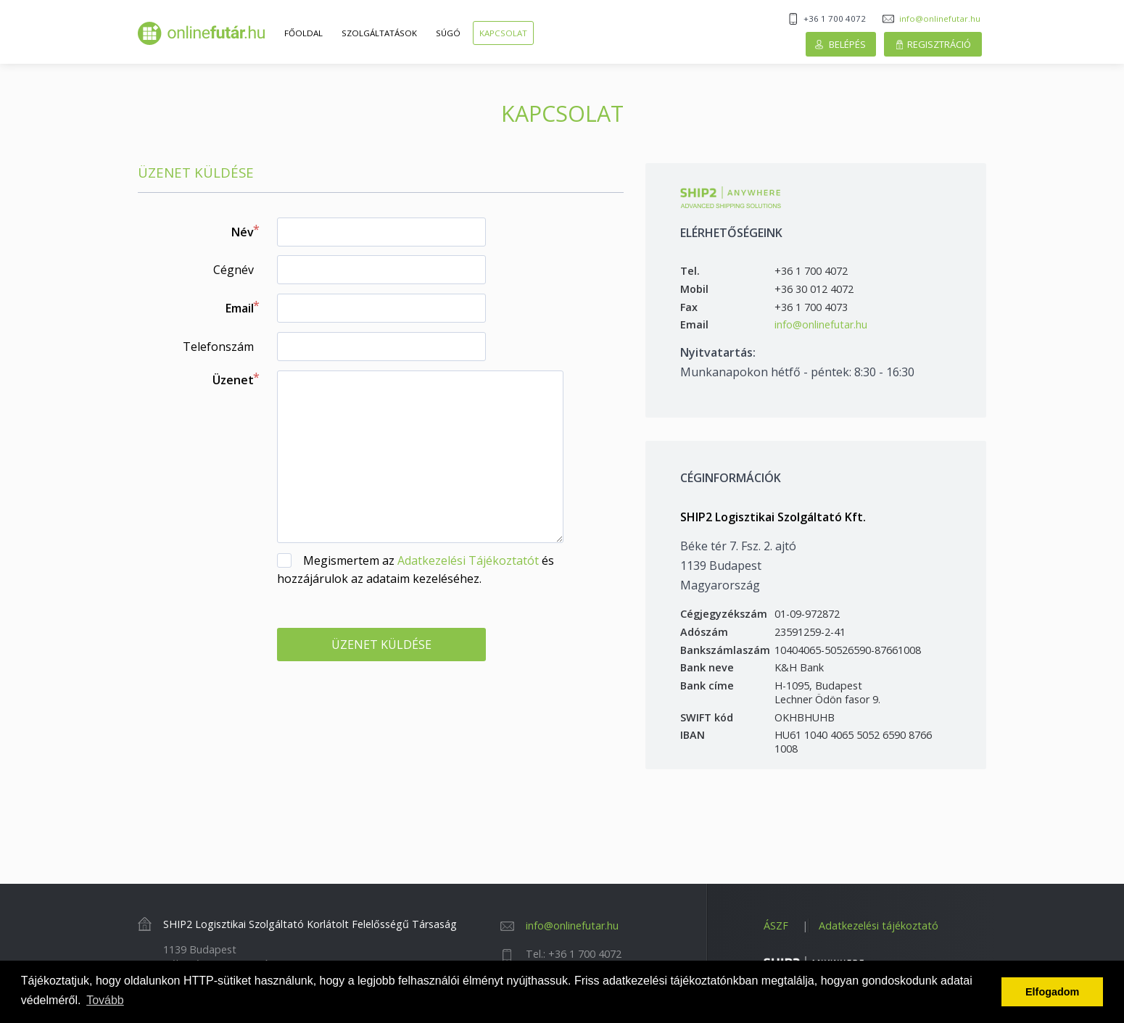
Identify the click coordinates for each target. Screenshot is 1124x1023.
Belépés (847, 44)
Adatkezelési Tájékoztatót (468, 560)
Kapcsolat (503, 33)
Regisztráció (939, 44)
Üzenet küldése (381, 645)
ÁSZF (776, 925)
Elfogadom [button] (1052, 992)
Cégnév (233, 270)
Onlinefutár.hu (201, 33)
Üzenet (233, 380)
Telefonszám (218, 347)
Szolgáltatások (379, 33)
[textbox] (381, 232)
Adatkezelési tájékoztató (878, 925)
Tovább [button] (105, 1000)
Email (240, 308)
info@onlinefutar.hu (939, 18)
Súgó (448, 33)
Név (242, 232)
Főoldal (303, 33)
